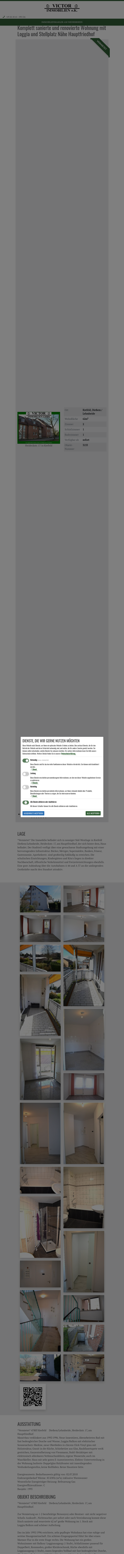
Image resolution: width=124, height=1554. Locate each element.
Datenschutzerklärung (68, 753)
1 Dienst (33, 769)
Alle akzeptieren (93, 813)
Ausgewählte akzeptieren (33, 813)
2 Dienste (34, 782)
